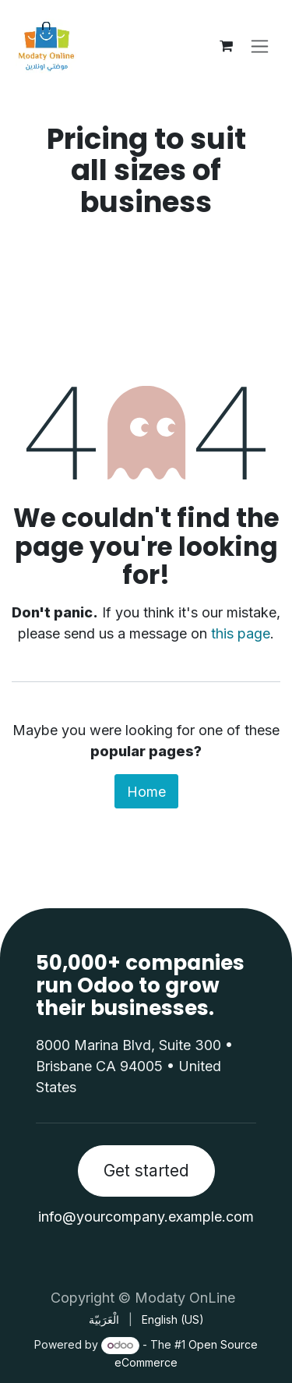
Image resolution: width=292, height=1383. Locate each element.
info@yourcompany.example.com (146, 1216)
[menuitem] (104, 1319)
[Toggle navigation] (259, 46)
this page (240, 633)
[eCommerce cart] (226, 46)
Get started (146, 1170)
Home (146, 791)
